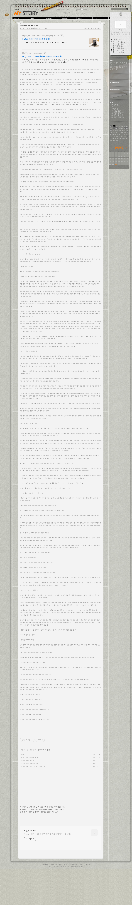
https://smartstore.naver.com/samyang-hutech (40, 36)
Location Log (63, 898)
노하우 (121, 132)
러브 (118, 136)
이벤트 (121, 128)
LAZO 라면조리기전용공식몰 (36, 39)
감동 (116, 138)
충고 (116, 130)
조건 (113, 138)
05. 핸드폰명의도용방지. (117, 113)
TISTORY (80, 901)
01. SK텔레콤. (114, 105)
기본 (111, 132)
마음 (117, 140)
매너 (126, 138)
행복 (114, 126)
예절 (111, 128)
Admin (85, 18)
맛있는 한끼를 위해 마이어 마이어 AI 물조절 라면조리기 (46, 42)
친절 (125, 136)
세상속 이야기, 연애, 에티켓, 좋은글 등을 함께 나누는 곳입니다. (48, 868)
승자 (113, 134)
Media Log (53, 898)
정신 (115, 136)
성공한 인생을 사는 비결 (28, 798)
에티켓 (117, 134)
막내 (123, 134)
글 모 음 (25, 784)
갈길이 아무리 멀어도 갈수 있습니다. (32, 801)
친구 (120, 134)
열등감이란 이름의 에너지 (28, 792)
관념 (123, 130)
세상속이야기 (26, 13)
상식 (121, 136)
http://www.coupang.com (32, 53)
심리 (111, 126)
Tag (37, 18)
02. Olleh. (113, 107)
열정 (123, 138)
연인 (111, 140)
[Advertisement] (61, 85)
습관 (126, 130)
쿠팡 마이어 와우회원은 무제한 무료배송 (42, 56)
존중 (117, 132)
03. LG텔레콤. (114, 109)
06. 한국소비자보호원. (116, 115)
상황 (120, 138)
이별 (114, 140)
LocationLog (53, 18)
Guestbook (69, 18)
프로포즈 (115, 128)
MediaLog (20, 18)
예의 (126, 134)
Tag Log (45, 898)
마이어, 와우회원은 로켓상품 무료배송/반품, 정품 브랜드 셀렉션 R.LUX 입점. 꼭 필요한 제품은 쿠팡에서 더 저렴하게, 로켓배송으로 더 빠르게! (60, 61)
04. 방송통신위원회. (116, 111)
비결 (123, 126)
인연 (126, 126)
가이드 (112, 136)
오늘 (22, 789)
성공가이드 (33, 784)
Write (101, 18)
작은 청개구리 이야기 (27, 795)
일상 (120, 126)
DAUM (66, 901)
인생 (117, 126)
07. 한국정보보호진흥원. (117, 117)
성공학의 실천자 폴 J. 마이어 (30, 25)
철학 (125, 132)
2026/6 (119, 147)
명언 (120, 130)
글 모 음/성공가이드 (27, 28)
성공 (114, 132)
